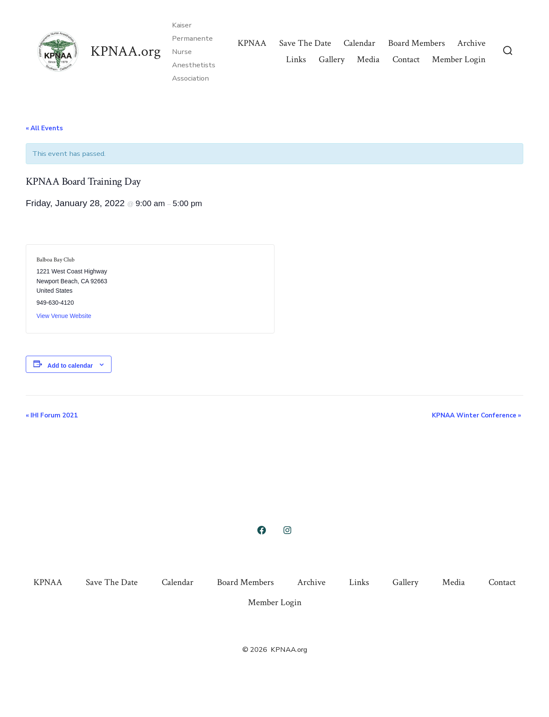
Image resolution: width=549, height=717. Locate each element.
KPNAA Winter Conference (476, 415)
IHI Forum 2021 (52, 415)
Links (296, 59)
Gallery (331, 59)
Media (368, 59)
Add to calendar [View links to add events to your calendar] (70, 365)
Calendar (359, 43)
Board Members (416, 43)
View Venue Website (63, 315)
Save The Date (305, 43)
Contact (405, 59)
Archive (471, 43)
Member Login (459, 59)
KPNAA (252, 43)
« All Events (44, 128)
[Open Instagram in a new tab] (287, 530)
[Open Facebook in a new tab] (262, 530)
